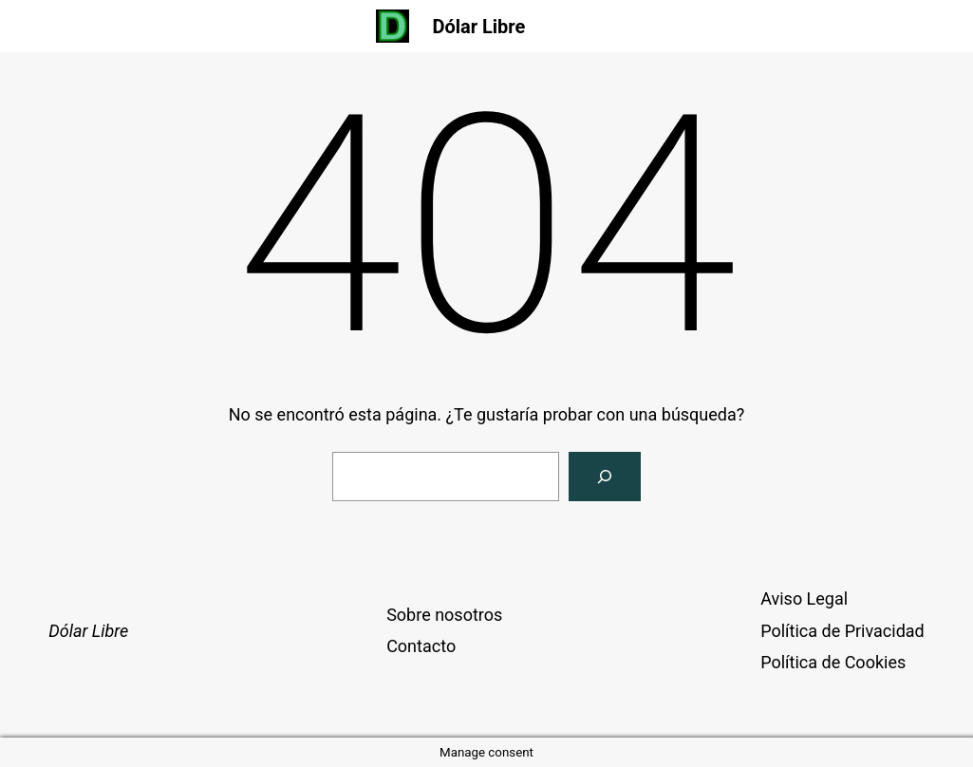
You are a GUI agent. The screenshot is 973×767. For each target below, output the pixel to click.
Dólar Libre (478, 26)
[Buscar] (605, 476)
